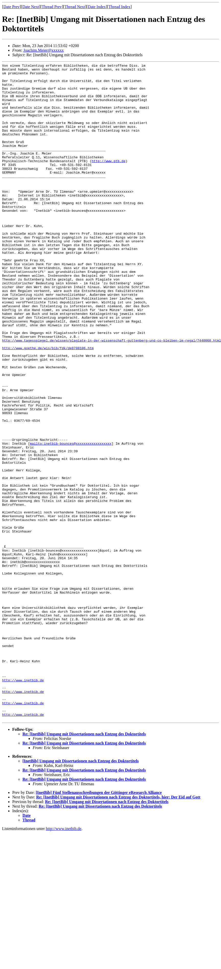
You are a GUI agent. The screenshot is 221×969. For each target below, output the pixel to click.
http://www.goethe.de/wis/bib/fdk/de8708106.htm (48, 405)
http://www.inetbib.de (23, 804)
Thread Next (75, 7)
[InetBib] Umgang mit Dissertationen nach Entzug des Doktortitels (80, 892)
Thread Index (119, 7)
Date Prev (11, 7)
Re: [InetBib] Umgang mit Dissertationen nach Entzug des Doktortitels (84, 865)
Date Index (97, 7)
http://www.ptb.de (109, 180)
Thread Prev (52, 7)
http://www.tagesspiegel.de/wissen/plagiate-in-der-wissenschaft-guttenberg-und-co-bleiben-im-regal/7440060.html (111, 396)
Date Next (30, 7)
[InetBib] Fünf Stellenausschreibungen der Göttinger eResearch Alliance (99, 924)
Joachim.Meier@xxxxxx (43, 50)
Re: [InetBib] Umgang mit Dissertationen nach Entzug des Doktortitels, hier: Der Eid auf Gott (118, 928)
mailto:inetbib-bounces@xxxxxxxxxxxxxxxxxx (71, 519)
